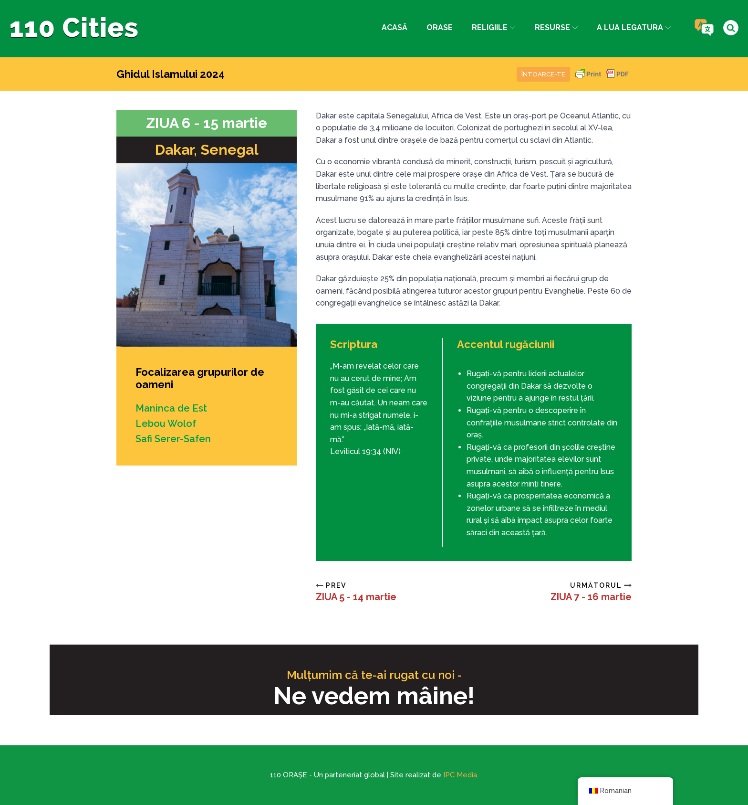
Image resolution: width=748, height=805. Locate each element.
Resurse (556, 27)
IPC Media (460, 775)
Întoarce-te (543, 74)
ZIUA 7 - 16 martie (591, 597)
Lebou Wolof (165, 423)
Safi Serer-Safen (173, 439)
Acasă (394, 27)
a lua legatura (634, 27)
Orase (439, 27)
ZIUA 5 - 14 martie (356, 597)
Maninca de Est (171, 408)
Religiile (493, 27)
